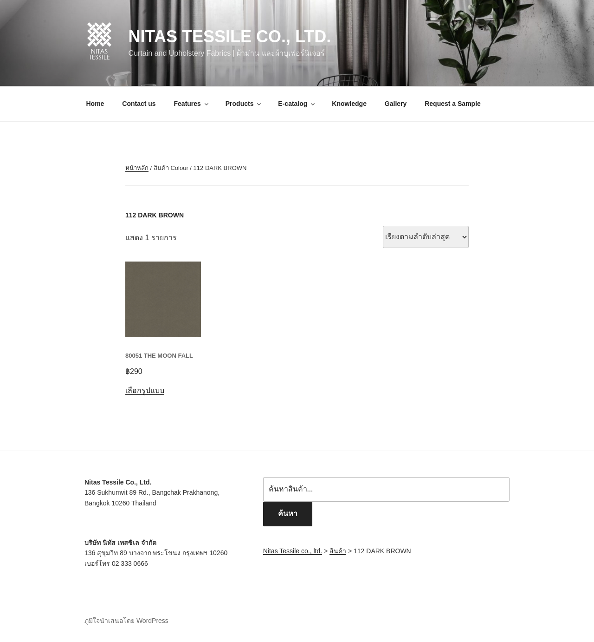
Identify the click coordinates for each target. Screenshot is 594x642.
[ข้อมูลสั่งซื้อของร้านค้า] (426, 237)
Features (192, 103)
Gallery (396, 103)
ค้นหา (287, 514)
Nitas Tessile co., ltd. (230, 36)
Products (244, 103)
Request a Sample (453, 103)
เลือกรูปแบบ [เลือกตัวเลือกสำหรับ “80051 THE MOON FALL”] (144, 390)
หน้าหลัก (136, 167)
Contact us (138, 103)
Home (95, 103)
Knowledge (349, 103)
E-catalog (297, 103)
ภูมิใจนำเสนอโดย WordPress (126, 620)
